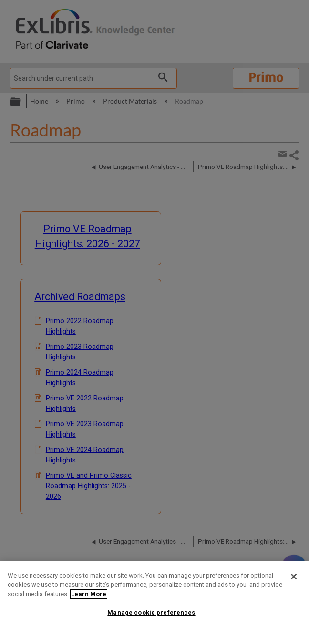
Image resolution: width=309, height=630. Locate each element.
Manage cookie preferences (151, 612)
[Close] (293, 576)
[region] (154, 595)
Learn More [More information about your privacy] (88, 594)
